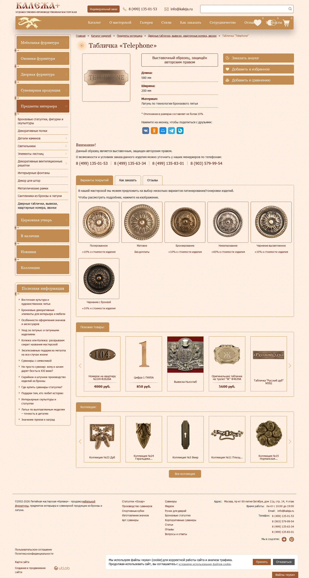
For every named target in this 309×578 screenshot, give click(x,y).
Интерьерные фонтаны (34, 173)
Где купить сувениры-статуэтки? (41, 387)
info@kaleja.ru (285, 510)
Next (290, 365)
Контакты (239, 22)
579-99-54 (206, 163)
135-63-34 (130, 163)
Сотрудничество (187, 22)
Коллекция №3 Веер (185, 457)
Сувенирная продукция (40, 90)
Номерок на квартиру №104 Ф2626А (102, 377)
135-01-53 (92, 163)
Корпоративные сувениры (180, 520)
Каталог (59, 22)
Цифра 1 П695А (144, 377)
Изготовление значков (135, 515)
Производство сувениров (137, 506)
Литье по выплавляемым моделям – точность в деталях (43, 411)
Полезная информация (43, 288)
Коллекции (30, 267)
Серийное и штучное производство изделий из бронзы (43, 379)
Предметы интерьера (39, 106)
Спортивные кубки (133, 510)
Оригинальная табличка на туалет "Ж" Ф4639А (227, 377)
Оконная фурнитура (38, 58)
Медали (169, 506)
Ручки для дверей (175, 510)
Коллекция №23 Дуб (102, 457)
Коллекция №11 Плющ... (227, 457)
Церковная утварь (36, 220)
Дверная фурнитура (38, 74)
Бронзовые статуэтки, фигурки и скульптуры (40, 121)
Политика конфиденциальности (34, 553)
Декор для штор (29, 180)
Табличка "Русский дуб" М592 (268, 382)
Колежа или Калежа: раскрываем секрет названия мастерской (42, 342)
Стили (131, 22)
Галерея (111, 22)
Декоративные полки (32, 131)
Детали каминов (29, 138)
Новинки (28, 252)
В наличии (30, 236)
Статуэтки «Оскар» (133, 501)
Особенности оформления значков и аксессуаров (43, 322)
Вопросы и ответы (176, 533)
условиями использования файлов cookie (207, 564)
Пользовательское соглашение (33, 549)
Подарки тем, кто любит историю (42, 393)
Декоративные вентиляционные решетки (40, 163)
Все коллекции (185, 474)
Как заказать (155, 22)
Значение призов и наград (38, 419)
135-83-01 (168, 163)
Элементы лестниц (31, 154)
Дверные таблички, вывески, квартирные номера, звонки (38, 205)
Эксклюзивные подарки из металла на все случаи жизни (43, 352)
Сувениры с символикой (36, 360)
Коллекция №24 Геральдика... (144, 457)
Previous (80, 365)
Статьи (169, 524)
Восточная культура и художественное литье (35, 301)
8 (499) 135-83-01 (283, 531)
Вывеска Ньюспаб (185, 381)
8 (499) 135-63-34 (283, 526)
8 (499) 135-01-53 (283, 515)
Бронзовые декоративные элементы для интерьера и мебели (43, 312)
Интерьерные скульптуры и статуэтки (38, 401)
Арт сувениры (130, 520)
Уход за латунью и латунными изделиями (40, 332)
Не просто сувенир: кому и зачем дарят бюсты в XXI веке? (42, 368)
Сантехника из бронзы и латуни (40, 196)
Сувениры (171, 501)
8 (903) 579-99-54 (283, 521)
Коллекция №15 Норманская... (269, 457)
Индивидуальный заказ (103, 9)
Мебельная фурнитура (40, 42)
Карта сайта (22, 561)
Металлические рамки (33, 188)
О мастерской (85, 22)
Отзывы (215, 22)
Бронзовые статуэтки (177, 515)
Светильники (27, 146)
